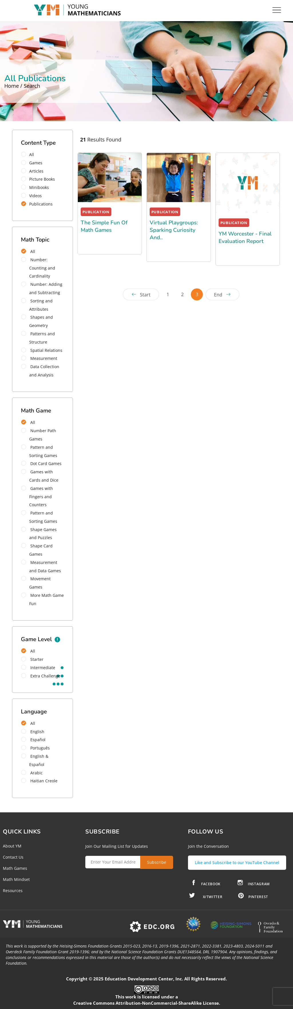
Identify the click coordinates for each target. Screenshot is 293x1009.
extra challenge (40, 676)
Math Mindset (16, 879)
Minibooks (37, 187)
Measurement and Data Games (41, 566)
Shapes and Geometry (37, 321)
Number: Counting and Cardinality (38, 268)
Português (35, 748)
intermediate (38, 667)
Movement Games (36, 583)
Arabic (32, 772)
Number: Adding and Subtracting (41, 288)
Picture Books (40, 179)
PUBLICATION (96, 211)
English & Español (34, 760)
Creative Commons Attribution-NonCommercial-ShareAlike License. (146, 1003)
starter (32, 659)
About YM (12, 846)
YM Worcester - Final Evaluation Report (245, 237)
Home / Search (22, 85)
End (218, 295)
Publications (38, 204)
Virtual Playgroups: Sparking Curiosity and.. (174, 230)
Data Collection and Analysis (40, 371)
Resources (13, 890)
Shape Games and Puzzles (39, 534)
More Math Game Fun (42, 599)
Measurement (39, 358)
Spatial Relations (41, 350)
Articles (34, 171)
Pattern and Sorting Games (39, 451)
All (29, 154)
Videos (33, 195)
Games (33, 162)
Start (145, 295)
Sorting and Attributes (37, 305)
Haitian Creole (39, 780)
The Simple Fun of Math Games (104, 226)
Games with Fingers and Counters (37, 497)
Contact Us (13, 857)
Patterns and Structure (38, 338)
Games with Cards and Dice (39, 476)
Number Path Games (38, 435)
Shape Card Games (37, 550)
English (32, 731)
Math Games (15, 868)
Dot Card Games (41, 463)
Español (33, 739)
